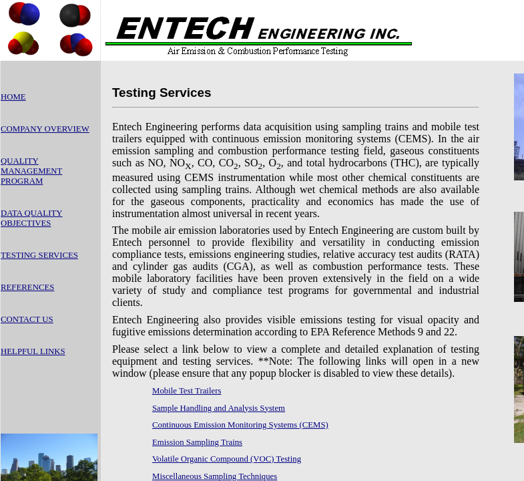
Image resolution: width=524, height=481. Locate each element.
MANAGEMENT (31, 171)
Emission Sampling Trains (197, 442)
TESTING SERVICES (39, 255)
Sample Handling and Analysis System (218, 408)
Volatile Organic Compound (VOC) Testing (226, 459)
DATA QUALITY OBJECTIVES (31, 218)
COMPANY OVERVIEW (45, 129)
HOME (13, 97)
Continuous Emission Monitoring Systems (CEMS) (240, 425)
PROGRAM (22, 181)
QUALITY (20, 161)
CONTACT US (27, 319)
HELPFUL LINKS (33, 351)
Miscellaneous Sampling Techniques (214, 476)
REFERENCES (27, 287)
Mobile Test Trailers (186, 390)
